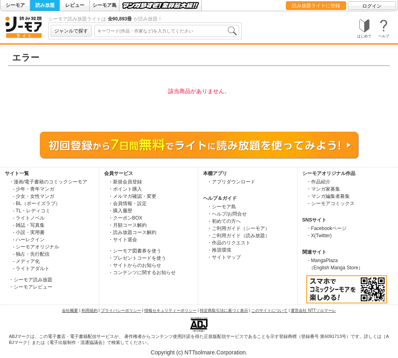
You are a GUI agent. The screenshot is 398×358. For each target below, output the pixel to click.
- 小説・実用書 (29, 232)
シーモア (15, 5)
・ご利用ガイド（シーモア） (238, 228)
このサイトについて (269, 310)
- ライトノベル (29, 218)
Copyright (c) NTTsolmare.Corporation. (199, 352)
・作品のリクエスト (228, 243)
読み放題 (45, 5)
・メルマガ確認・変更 (132, 196)
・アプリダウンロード (231, 182)
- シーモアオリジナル (36, 247)
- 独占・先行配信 (31, 254)
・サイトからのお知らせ (134, 265)
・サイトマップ (224, 257)
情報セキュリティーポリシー (170, 310)
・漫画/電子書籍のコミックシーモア (48, 182)
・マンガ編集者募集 (328, 196)
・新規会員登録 (125, 182)
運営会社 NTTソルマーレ (313, 310)
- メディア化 (26, 261)
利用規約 (90, 310)
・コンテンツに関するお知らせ (142, 272)
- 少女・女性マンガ (33, 196)
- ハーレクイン (29, 239)
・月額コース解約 (127, 225)
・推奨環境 (219, 250)
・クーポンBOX (125, 218)
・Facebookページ (326, 228)
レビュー (74, 5)
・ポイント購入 (125, 189)
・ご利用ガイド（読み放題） (238, 235)
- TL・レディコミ (31, 211)
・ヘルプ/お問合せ (227, 214)
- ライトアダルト (31, 268)
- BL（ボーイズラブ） (36, 203)
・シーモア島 (221, 207)
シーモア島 (104, 5)
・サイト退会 (122, 239)
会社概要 (70, 310)
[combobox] (166, 31)
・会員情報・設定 (127, 203)
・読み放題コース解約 (132, 232)
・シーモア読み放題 (30, 280)
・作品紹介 (318, 182)
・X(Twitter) (319, 235)
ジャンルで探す (71, 31)
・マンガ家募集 (323, 189)
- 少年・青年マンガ (33, 189)
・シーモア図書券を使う (134, 251)
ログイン (372, 6)
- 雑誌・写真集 (29, 225)
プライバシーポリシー (121, 310)
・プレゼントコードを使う (137, 258)
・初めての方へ (224, 221)
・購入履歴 (120, 211)
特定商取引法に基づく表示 (224, 310)
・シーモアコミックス (330, 203)
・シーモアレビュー (30, 287)
